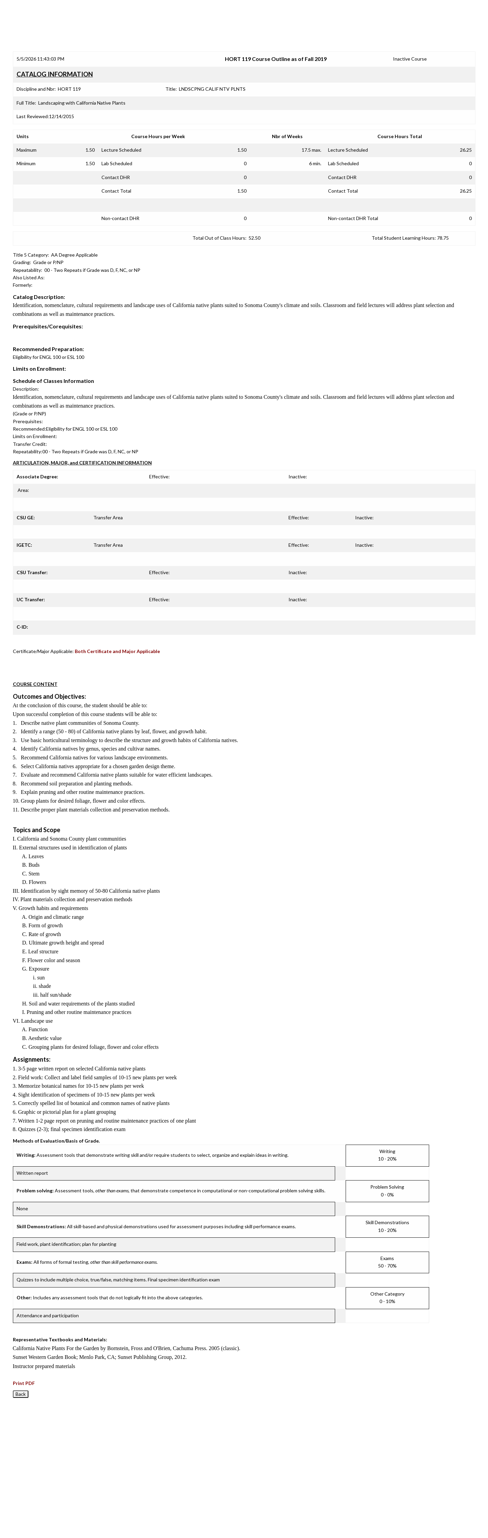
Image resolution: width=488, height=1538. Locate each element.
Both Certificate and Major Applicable (117, 651)
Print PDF (24, 1383)
